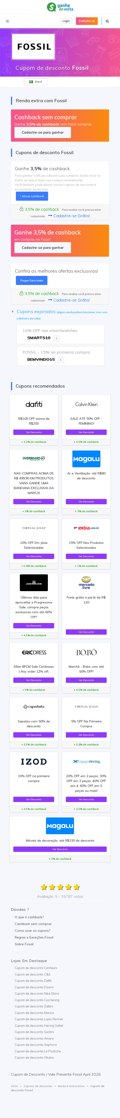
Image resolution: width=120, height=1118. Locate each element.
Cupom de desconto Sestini (34, 1032)
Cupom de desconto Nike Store (37, 993)
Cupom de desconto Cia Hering (37, 1000)
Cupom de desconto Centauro (36, 968)
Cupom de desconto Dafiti (33, 980)
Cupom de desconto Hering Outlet (39, 1025)
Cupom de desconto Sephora (36, 1045)
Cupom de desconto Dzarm (34, 987)
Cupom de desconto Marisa (34, 1013)
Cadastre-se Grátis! (69, 215)
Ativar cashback (32, 196)
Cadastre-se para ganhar (43, 132)
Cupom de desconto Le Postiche (38, 1051)
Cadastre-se (87, 21)
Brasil (35, 81)
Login (66, 21)
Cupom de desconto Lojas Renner (39, 1019)
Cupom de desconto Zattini (34, 1006)
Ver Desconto (33, 432)
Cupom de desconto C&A (32, 974)
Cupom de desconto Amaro (34, 1038)
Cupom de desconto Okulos (34, 1057)
